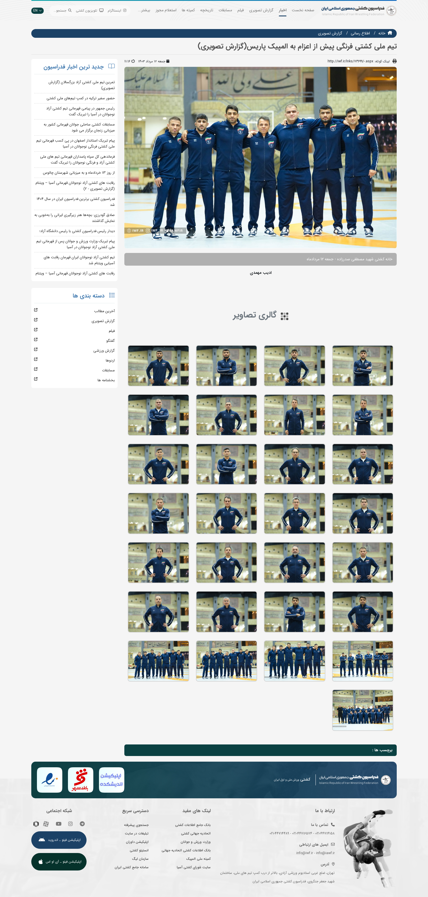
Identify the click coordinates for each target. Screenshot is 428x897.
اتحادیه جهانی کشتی (196, 833)
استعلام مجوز (166, 10)
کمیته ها (188, 10)
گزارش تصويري (330, 33)
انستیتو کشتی (139, 850)
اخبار (282, 10)
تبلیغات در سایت (137, 833)
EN (37, 10)
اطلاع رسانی (360, 33)
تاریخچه (206, 10)
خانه (381, 33)
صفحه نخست (303, 10)
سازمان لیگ (140, 858)
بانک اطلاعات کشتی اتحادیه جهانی (186, 850)
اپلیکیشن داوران (137, 842)
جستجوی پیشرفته (136, 825)
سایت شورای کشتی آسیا (194, 867)
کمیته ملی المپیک (198, 858)
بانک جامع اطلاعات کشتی (193, 825)
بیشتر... (144, 10)
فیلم (240, 10)
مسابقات (225, 10)
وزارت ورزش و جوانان (196, 842)
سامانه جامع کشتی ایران (132, 867)
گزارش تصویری (261, 10)
